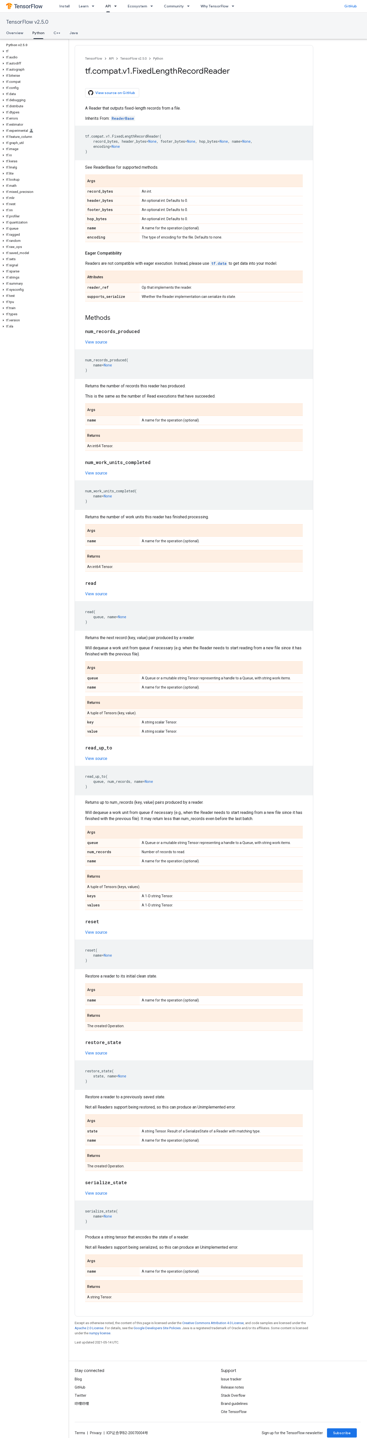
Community (174, 6)
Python (158, 58)
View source (96, 342)
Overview (14, 33)
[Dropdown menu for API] (117, 6)
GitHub (350, 6)
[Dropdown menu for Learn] (94, 6)
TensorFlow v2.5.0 (27, 22)
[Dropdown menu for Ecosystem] (153, 6)
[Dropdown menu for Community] (190, 6)
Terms (80, 1433)
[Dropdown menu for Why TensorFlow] (234, 6)
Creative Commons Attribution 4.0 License (213, 1323)
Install (64, 6)
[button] (33, 51)
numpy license (99, 1333)
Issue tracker (231, 1379)
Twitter (80, 1395)
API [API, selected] (108, 6)
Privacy (96, 1433)
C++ (57, 33)
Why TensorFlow (214, 6)
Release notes (232, 1387)
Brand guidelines (234, 1404)
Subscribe (342, 1433)
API (111, 58)
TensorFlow (93, 58)
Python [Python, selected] (38, 33)
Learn (83, 6)
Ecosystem (137, 6)
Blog (78, 1379)
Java (74, 33)
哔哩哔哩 (82, 1404)
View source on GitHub (111, 92)
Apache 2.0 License (89, 1328)
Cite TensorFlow (234, 1412)
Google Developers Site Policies (157, 1328)
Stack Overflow (233, 1395)
